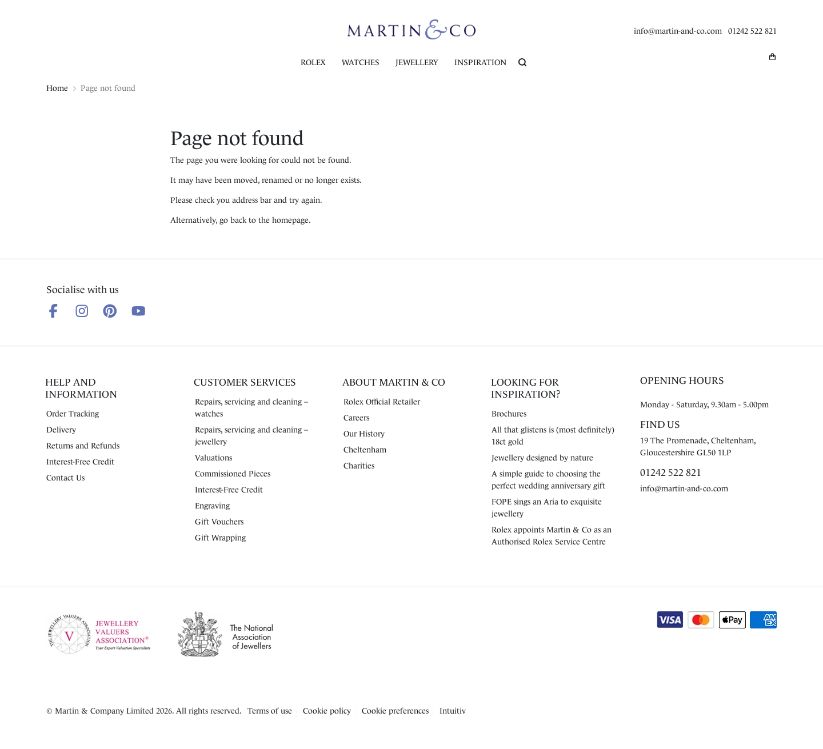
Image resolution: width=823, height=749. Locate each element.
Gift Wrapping (220, 537)
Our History (364, 433)
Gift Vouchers (219, 521)
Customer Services (245, 382)
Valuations (213, 457)
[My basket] (772, 56)
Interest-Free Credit (80, 461)
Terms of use (269, 710)
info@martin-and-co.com (678, 30)
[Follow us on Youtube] (138, 311)
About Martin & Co (393, 382)
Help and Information (81, 388)
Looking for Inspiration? (526, 388)
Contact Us (65, 477)
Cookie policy (327, 710)
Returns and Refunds (82, 445)
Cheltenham (364, 449)
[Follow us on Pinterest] (110, 311)
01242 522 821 (752, 30)
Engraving (212, 505)
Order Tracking (72, 413)
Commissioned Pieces (232, 473)
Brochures (509, 413)
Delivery (61, 429)
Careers (356, 417)
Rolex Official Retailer (381, 401)
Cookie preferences (395, 710)
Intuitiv (453, 710)
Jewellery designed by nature (542, 457)
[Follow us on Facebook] (53, 311)
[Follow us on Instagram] (82, 311)
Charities (358, 465)
